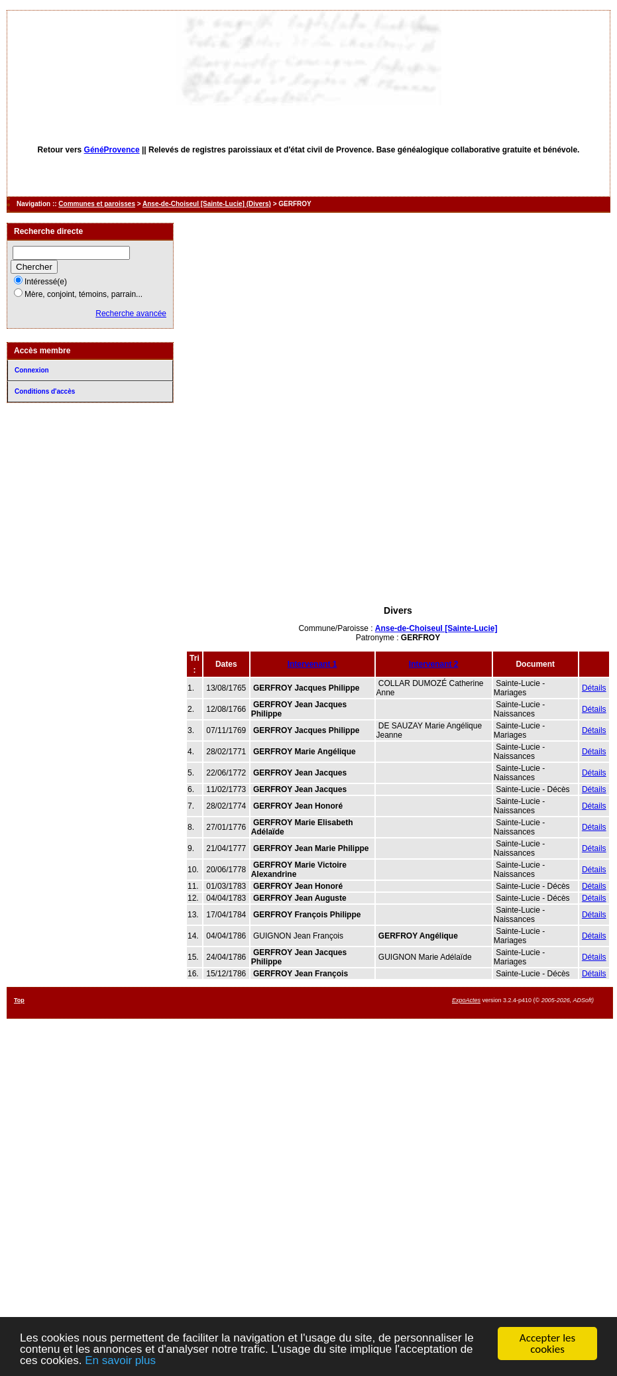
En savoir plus (120, 1361)
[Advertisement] (398, 512)
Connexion (32, 370)
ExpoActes (466, 1000)
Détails (594, 688)
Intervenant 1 (312, 664)
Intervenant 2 (434, 664)
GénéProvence (112, 149)
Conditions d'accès (45, 391)
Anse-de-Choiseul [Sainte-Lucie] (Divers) (206, 203)
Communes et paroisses (96, 203)
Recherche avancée (130, 313)
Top (19, 1000)
